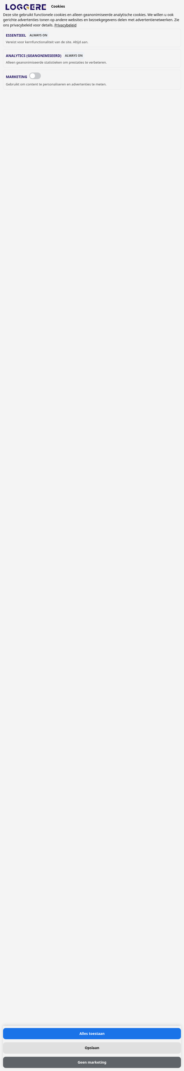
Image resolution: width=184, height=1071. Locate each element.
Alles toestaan (92, 1033)
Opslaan (92, 1047)
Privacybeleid (65, 25)
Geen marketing (92, 1062)
